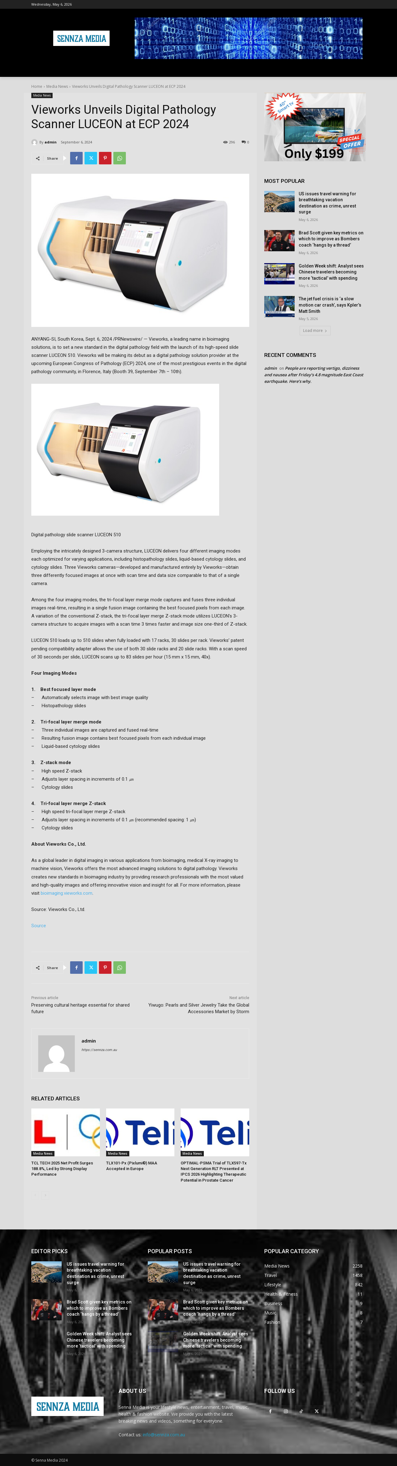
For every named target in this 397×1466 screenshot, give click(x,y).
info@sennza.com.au (164, 1435)
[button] (358, 69)
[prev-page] (35, 1195)
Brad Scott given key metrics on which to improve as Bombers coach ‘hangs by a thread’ (331, 239)
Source (38, 925)
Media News (57, 86)
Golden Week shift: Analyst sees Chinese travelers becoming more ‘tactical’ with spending (331, 272)
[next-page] (45, 1195)
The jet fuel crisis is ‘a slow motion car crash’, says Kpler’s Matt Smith (330, 304)
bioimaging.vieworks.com (66, 893)
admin (50, 142)
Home (36, 86)
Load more (315, 330)
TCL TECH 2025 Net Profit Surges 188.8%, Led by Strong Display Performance (62, 1169)
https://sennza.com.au (99, 1050)
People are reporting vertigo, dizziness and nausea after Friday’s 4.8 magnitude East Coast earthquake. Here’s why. (313, 374)
